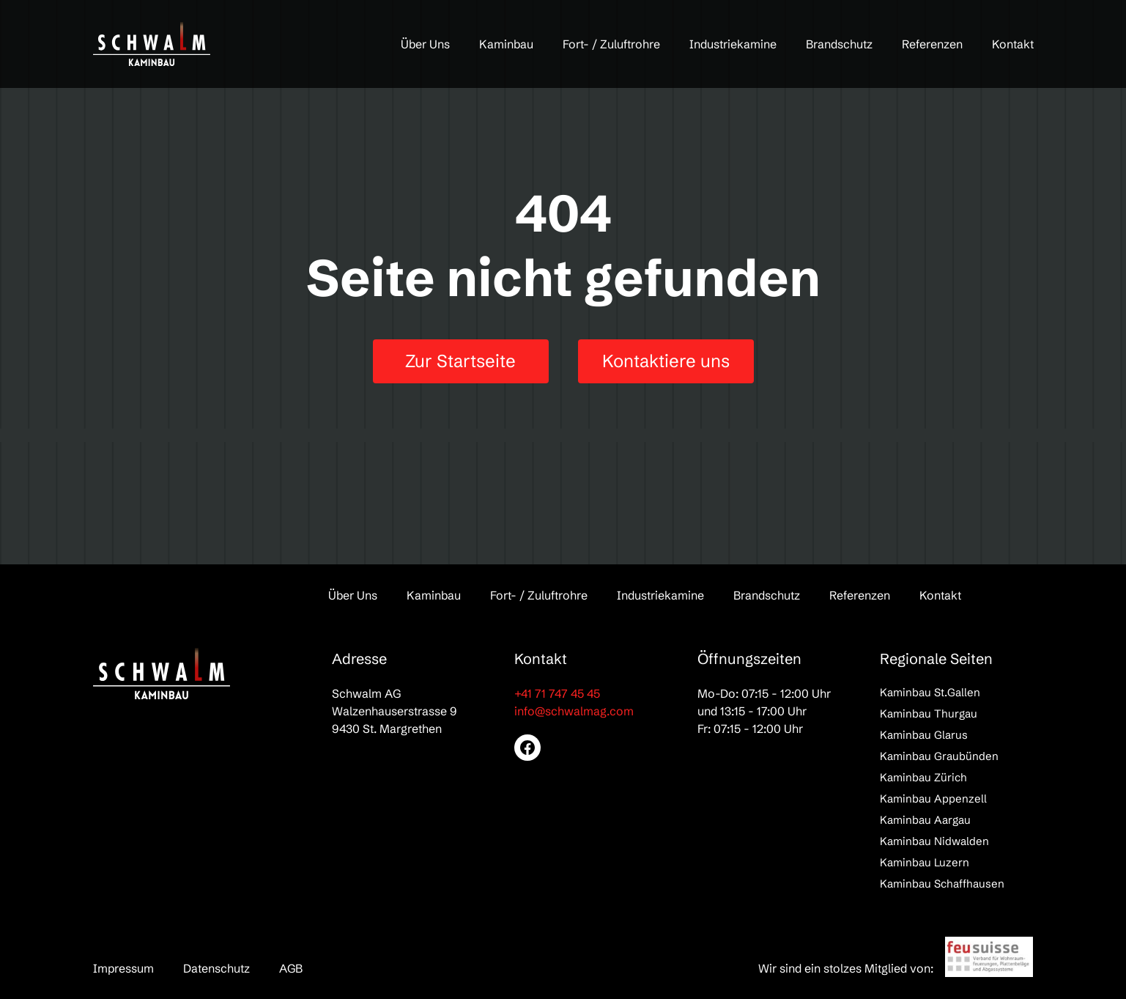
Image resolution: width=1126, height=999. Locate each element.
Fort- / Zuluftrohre (611, 44)
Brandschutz (839, 44)
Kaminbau (506, 44)
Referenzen (932, 44)
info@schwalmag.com (574, 711)
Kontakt (1013, 44)
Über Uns (425, 44)
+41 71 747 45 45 (557, 693)
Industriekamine (733, 44)
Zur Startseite (460, 361)
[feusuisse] (989, 957)
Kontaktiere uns (666, 361)
